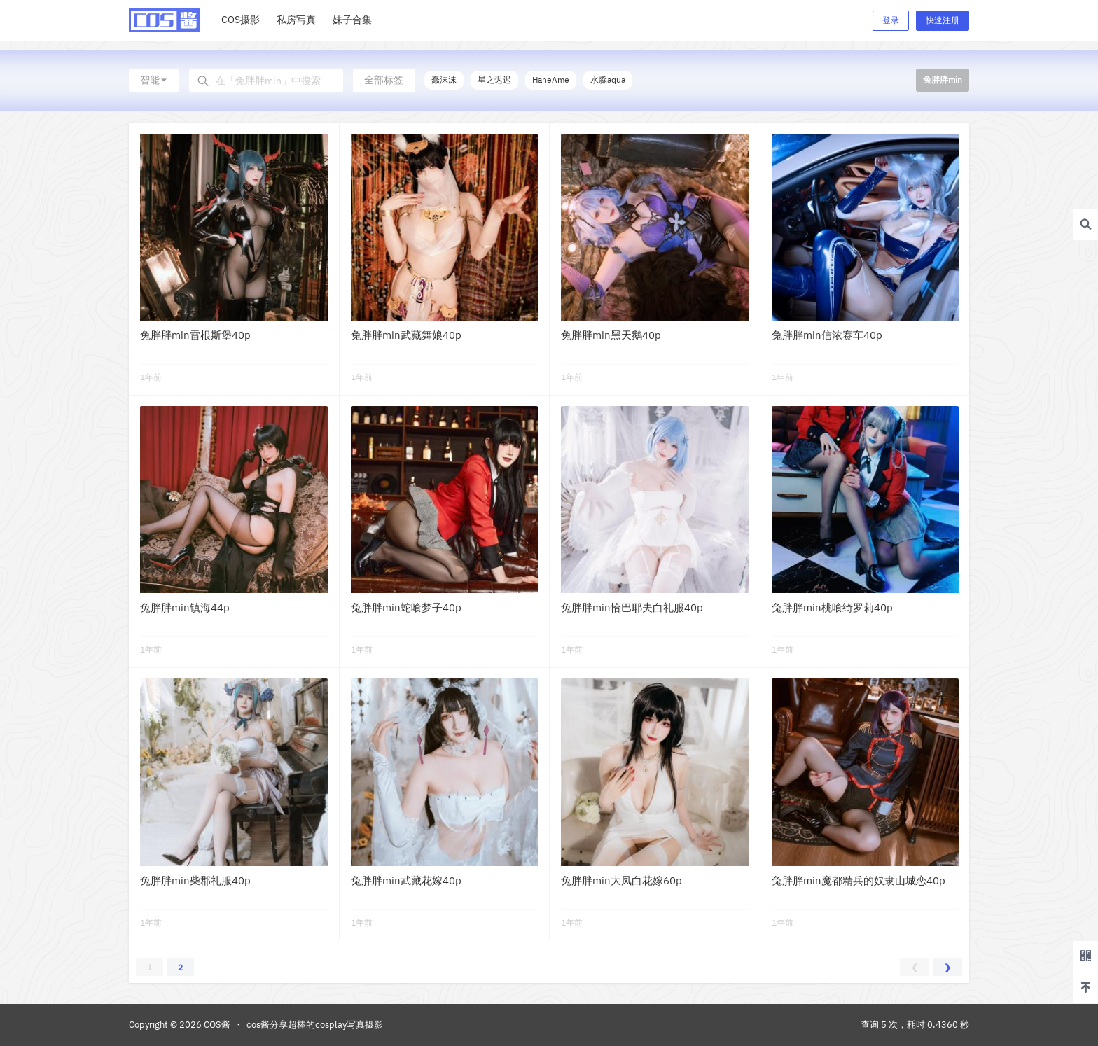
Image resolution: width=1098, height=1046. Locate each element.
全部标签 (383, 80)
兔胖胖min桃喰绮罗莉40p (832, 607)
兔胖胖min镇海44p (185, 607)
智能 (154, 80)
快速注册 (942, 20)
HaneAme (550, 79)
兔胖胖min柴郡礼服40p (195, 880)
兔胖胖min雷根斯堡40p (195, 335)
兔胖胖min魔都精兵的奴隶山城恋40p (858, 880)
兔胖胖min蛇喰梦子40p (406, 607)
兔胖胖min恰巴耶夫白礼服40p (632, 607)
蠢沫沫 (444, 79)
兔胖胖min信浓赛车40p (827, 335)
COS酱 (216, 1025)
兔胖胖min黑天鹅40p (611, 335)
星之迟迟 (494, 79)
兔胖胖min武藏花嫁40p (406, 880)
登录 (890, 20)
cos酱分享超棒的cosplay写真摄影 (314, 1025)
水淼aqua (607, 79)
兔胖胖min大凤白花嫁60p (621, 880)
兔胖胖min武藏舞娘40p (406, 335)
